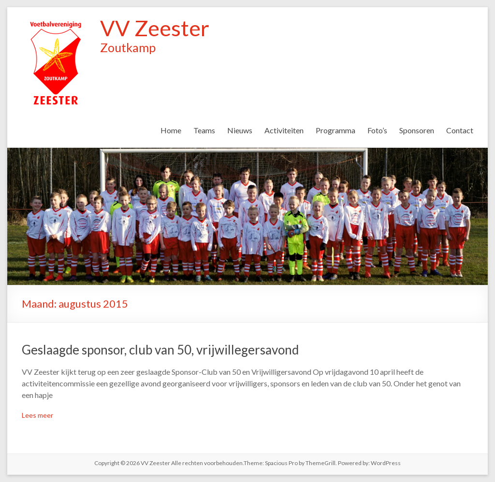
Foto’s (377, 130)
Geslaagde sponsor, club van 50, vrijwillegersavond (160, 349)
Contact (459, 130)
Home (170, 130)
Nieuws (239, 130)
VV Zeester (154, 28)
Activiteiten (284, 130)
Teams (204, 130)
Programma (335, 130)
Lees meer (37, 415)
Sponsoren (416, 130)
